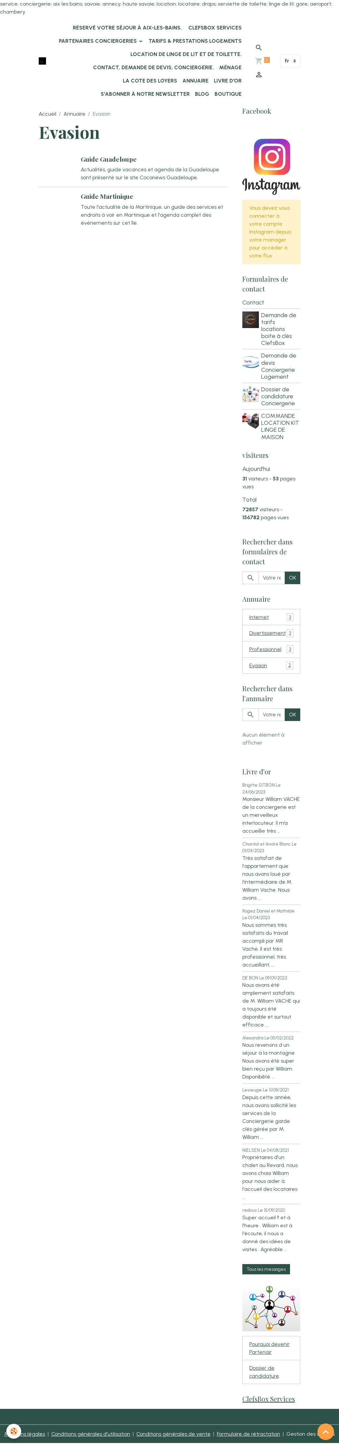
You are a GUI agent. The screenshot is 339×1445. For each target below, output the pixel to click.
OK (292, 578)
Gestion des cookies (311, 1435)
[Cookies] (14, 1431)
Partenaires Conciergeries (98, 41)
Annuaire (195, 81)
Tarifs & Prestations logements (195, 41)
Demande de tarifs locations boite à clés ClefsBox (279, 329)
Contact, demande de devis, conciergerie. (153, 67)
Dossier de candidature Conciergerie (278, 396)
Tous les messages (266, 1270)
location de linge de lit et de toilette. (186, 54)
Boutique (228, 94)
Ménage (230, 67)
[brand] (42, 61)
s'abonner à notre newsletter (145, 94)
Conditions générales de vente (173, 1435)
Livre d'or (228, 81)
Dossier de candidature (264, 1373)
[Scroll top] (325, 1431)
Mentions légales (24, 1435)
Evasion (271, 666)
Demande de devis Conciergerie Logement (279, 366)
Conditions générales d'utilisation (90, 1435)
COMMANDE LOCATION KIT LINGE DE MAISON (281, 426)
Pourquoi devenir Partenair (269, 1349)
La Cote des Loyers (150, 81)
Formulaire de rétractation (249, 1435)
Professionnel (271, 650)
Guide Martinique (107, 196)
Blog (202, 94)
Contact (253, 302)
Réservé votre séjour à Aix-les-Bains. (127, 28)
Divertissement (271, 634)
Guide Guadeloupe (109, 159)
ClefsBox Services (214, 28)
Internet (271, 617)
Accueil (47, 114)
